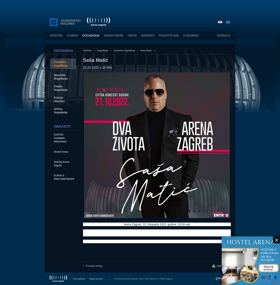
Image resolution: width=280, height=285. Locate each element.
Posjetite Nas (169, 35)
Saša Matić (146, 50)
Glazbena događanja (124, 50)
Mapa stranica (96, 279)
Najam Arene (113, 35)
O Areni (72, 35)
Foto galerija (79, 279)
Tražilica (223, 35)
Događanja (90, 35)
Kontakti (147, 35)
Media (132, 35)
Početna (56, 35)
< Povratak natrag (92, 266)
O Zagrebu (191, 35)
